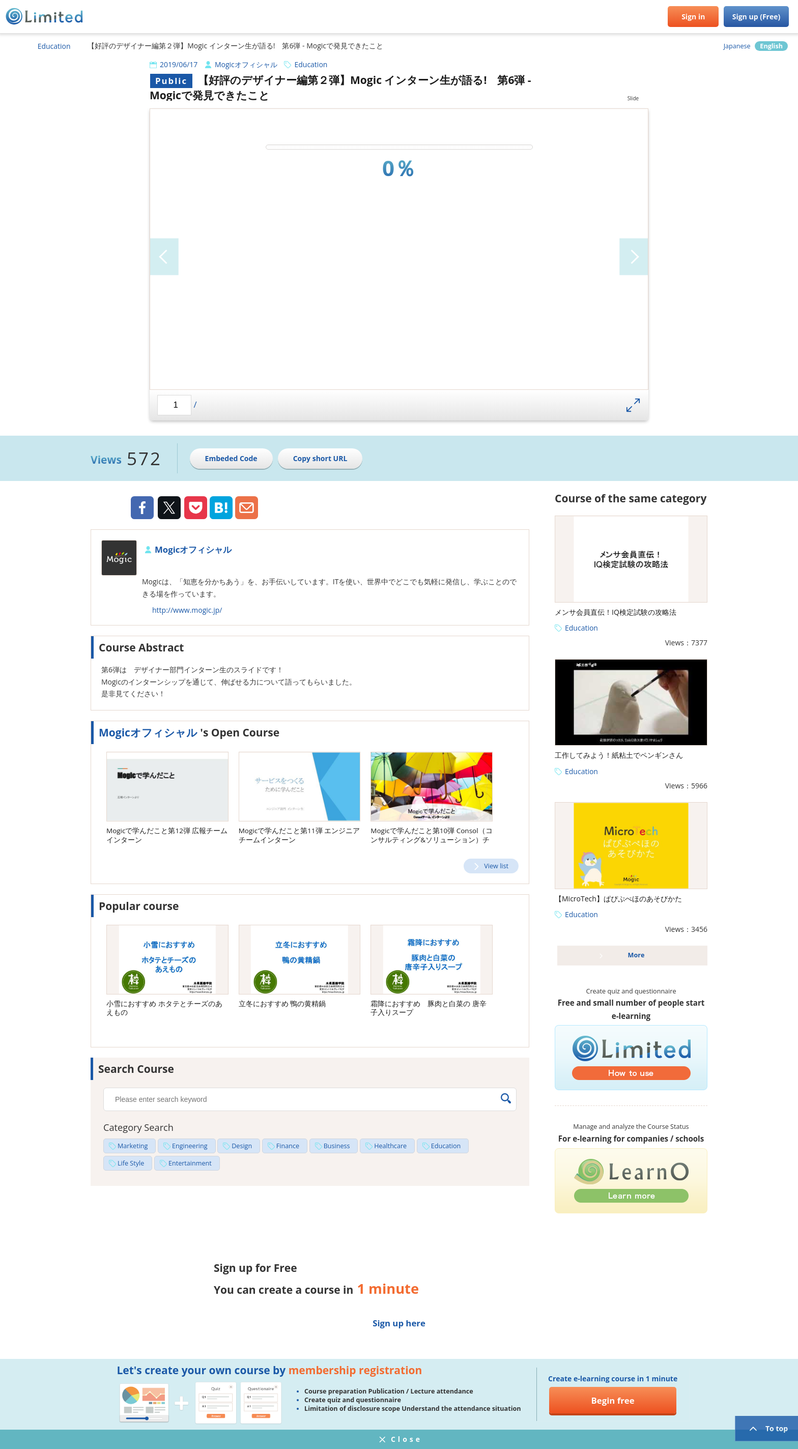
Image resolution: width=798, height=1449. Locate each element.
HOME (12, 45)
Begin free (613, 1400)
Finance (287, 1146)
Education (54, 46)
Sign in (693, 16)
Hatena (221, 507)
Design (242, 1146)
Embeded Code (231, 458)
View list (496, 866)
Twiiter (169, 509)
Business (337, 1146)
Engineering (190, 1146)
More (636, 955)
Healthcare (390, 1146)
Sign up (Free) (756, 16)
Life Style (131, 1163)
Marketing (133, 1146)
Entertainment (190, 1163)
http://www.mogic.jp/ (187, 610)
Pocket (195, 507)
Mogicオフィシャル (246, 64)
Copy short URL (320, 458)
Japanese (737, 46)
